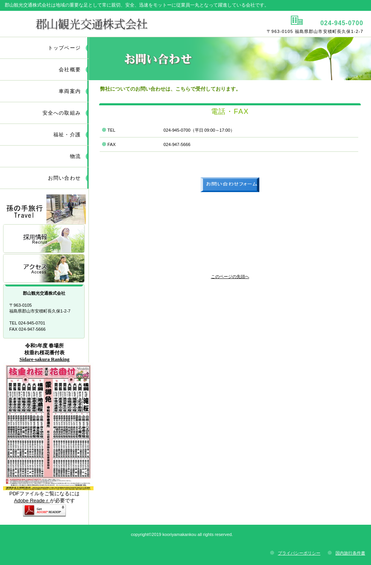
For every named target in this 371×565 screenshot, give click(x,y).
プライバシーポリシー (299, 553)
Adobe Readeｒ (32, 500)
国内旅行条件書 (350, 553)
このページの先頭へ (230, 276)
